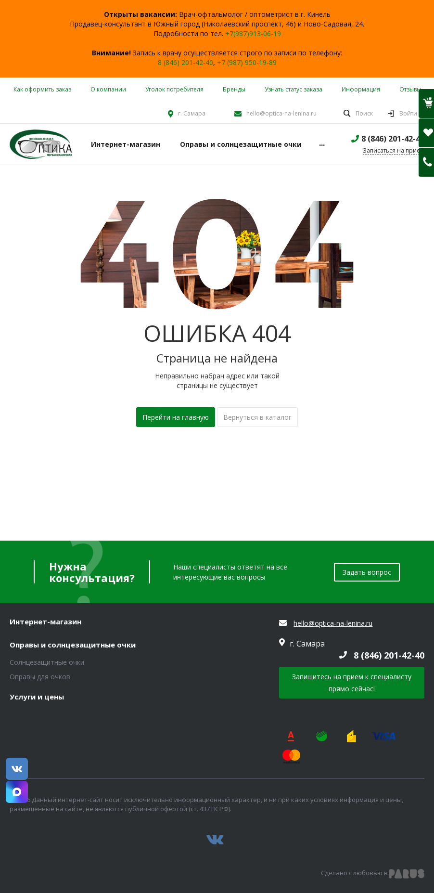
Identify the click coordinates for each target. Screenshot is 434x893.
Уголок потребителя (174, 89)
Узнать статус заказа (293, 89)
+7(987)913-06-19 (253, 33)
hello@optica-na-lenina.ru (281, 113)
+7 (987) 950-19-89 (247, 62)
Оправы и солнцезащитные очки (73, 645)
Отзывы (410, 89)
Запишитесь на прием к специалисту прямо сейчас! (351, 682)
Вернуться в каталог (257, 417)
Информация (361, 89)
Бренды (234, 89)
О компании (108, 89)
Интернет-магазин (45, 622)
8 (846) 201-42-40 (185, 62)
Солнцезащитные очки (47, 662)
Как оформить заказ (42, 89)
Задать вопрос (367, 572)
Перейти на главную (175, 417)
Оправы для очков (40, 676)
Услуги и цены (37, 697)
